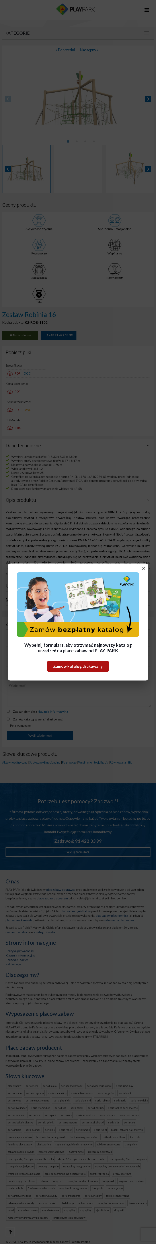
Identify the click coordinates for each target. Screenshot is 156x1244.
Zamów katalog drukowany (78, 666)
